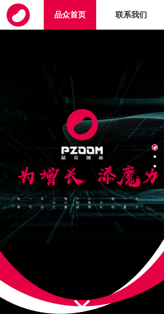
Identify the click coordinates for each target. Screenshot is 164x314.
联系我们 (131, 14)
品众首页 (70, 14)
